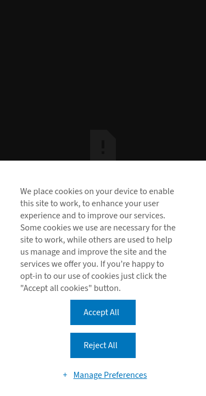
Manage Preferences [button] (110, 375)
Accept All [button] (101, 312)
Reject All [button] (100, 345)
